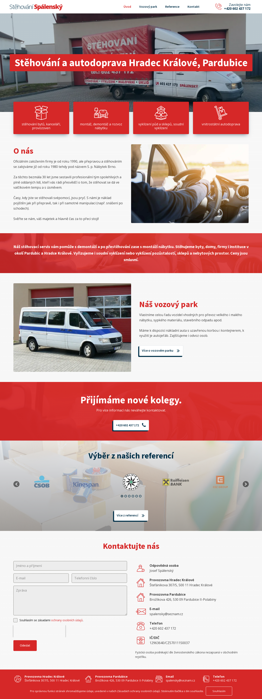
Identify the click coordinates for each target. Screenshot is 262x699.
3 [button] (129, 496)
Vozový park (148, 6)
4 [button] (133, 496)
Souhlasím (218, 691)
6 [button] (140, 496)
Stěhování (35, 6)
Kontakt (193, 6)
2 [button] (125, 496)
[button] (16, 484)
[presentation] (39, 631)
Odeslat (25, 645)
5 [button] (136, 496)
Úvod (127, 6)
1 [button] (122, 496)
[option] (131, 482)
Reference (172, 6)
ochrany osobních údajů (67, 620)
